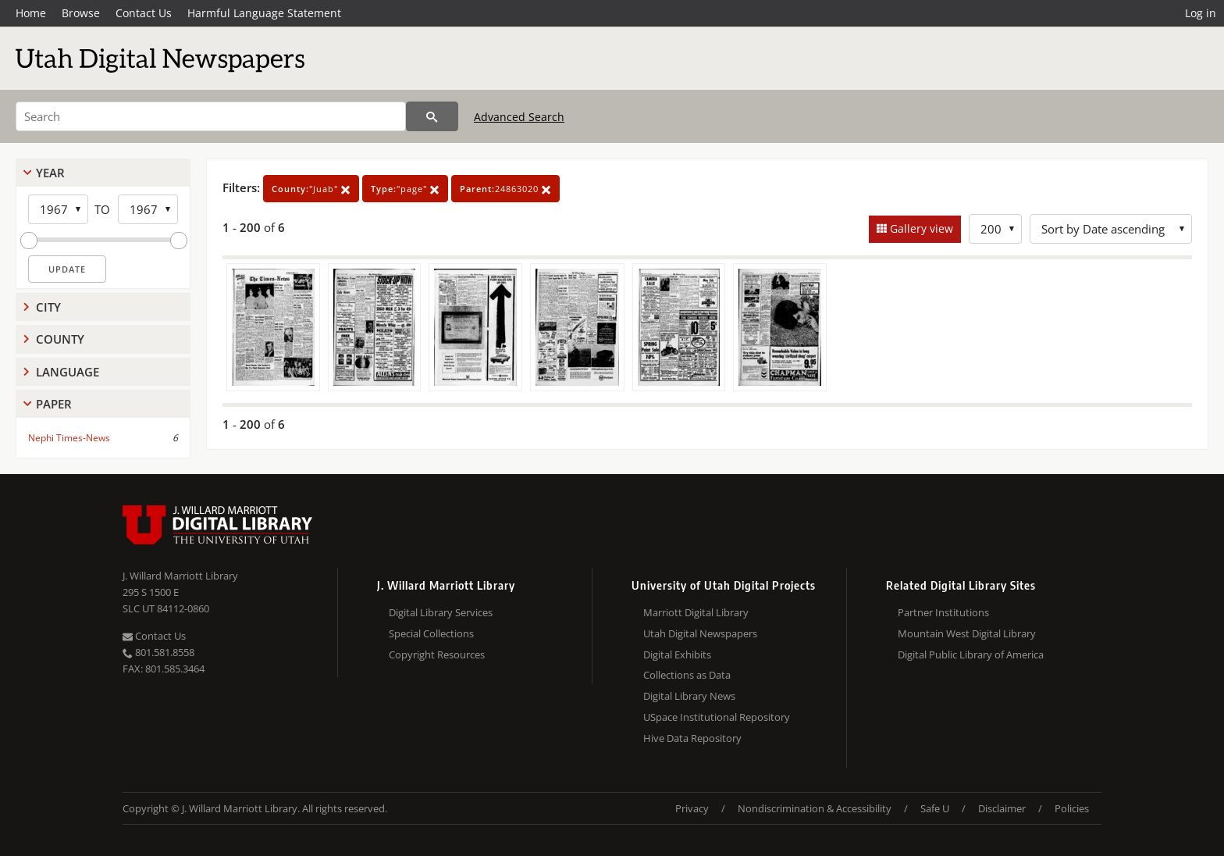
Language (67, 372)
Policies (1072, 808)
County (60, 339)
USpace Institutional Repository (716, 717)
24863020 (505, 188)
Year (50, 172)
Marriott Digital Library (696, 612)
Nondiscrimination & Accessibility (814, 808)
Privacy (692, 808)
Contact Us (144, 12)
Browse (81, 12)
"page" (405, 188)
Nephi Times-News (69, 437)
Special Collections (431, 633)
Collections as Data (687, 675)
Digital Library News (689, 696)
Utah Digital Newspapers (700, 633)
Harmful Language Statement (264, 12)
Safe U (934, 808)
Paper (54, 404)
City (48, 307)
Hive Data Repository (692, 738)
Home (31, 12)
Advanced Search (519, 116)
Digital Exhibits (677, 654)
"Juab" (311, 188)
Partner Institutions (943, 612)
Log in (1200, 12)
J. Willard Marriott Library (180, 576)
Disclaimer (1002, 808)
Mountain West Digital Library (967, 633)
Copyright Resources (437, 654)
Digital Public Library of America (971, 654)
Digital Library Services (441, 612)
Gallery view (920, 228)
